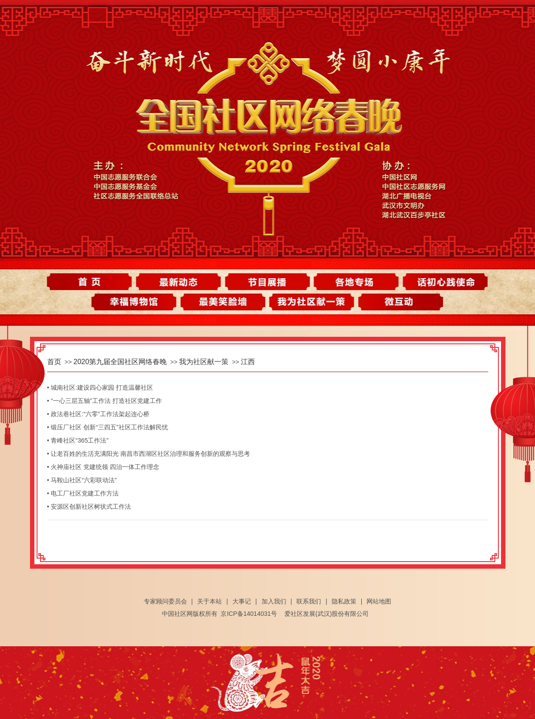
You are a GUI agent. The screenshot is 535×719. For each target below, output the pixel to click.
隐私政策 (344, 601)
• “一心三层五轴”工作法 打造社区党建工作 (104, 400)
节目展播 (267, 281)
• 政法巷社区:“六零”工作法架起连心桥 (98, 413)
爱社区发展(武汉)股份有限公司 (326, 613)
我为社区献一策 (310, 303)
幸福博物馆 (138, 303)
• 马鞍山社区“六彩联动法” (82, 480)
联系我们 (308, 601)
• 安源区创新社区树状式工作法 (89, 506)
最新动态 (181, 281)
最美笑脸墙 (224, 303)
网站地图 (379, 601)
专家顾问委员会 (165, 601)
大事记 (241, 601)
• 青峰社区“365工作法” (77, 440)
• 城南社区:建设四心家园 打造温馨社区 (100, 387)
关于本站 (209, 601)
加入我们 (274, 601)
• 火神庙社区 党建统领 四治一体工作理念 (103, 466)
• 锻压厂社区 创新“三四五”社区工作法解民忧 (107, 427)
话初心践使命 (440, 281)
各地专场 (353, 281)
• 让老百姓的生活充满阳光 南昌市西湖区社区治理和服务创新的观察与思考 (149, 453)
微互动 (397, 303)
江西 (248, 361)
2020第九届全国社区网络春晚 (120, 361)
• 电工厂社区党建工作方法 (83, 493)
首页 (94, 281)
